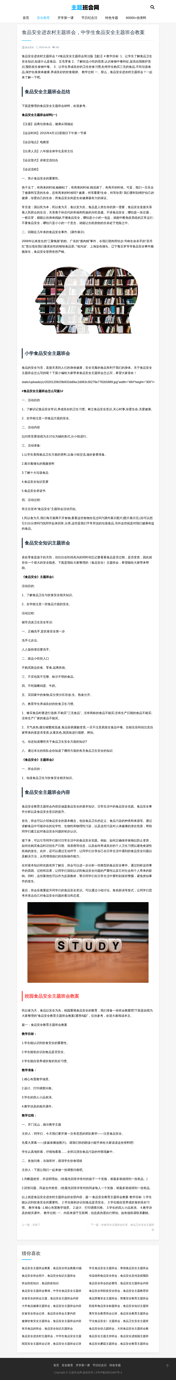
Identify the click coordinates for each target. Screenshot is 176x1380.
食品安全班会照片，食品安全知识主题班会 (49, 1275)
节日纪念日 (89, 18)
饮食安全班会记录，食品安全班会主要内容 (49, 1313)
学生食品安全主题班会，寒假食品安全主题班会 (119, 1268)
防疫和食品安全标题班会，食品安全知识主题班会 (119, 1307)
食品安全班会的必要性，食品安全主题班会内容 (119, 1283)
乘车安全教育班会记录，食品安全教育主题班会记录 (119, 1314)
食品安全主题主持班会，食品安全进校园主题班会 (119, 1337)
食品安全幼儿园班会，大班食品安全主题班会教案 (119, 1329)
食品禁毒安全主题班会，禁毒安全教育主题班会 (119, 1298)
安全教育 (43, 18)
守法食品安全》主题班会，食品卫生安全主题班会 (119, 1322)
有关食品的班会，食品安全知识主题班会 (47, 1328)
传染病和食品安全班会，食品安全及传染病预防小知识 (119, 1277)
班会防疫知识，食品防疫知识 (40, 1283)
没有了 (36, 1224)
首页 (26, 18)
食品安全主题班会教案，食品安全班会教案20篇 (52, 1268)
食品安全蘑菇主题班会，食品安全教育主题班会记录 (119, 1345)
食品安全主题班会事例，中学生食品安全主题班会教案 (51, 1292)
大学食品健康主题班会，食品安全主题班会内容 (51, 1305)
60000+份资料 (136, 18)
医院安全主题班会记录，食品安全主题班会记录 (51, 1343)
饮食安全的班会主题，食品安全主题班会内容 (50, 1298)
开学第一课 (66, 18)
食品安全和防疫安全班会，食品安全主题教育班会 (119, 1292)
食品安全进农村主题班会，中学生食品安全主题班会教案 (51, 1337)
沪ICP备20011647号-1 (109, 1372)
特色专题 (111, 18)
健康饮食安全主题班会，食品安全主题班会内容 (51, 1321)
